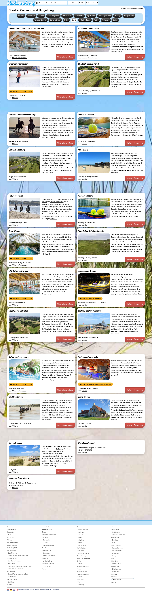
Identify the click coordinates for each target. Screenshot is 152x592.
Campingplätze (12, 548)
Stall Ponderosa (16, 397)
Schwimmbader (85, 20)
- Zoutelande (115, 527)
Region (88, 3)
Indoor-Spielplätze (105, 16)
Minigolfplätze (129, 16)
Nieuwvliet (63, 135)
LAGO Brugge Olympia (18, 271)
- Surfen (79, 543)
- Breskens (114, 540)
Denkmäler (31, 16)
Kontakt (114, 582)
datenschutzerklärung (35, 589)
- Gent (113, 558)
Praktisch (82, 3)
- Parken (79, 564)
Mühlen (41, 16)
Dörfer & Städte (55, 20)
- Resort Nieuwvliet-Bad (15, 569)
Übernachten (49, 3)
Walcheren (80, 579)
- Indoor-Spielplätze (48, 556)
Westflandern (115, 553)
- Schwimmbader (82, 529)
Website (15, 98)
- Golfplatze (80, 540)
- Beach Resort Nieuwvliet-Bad (17, 556)
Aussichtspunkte (53, 16)
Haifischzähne (81, 548)
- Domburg (80, 585)
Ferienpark (117, 34)
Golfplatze (105, 20)
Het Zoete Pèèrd (16, 196)
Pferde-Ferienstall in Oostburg (22, 114)
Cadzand (41, 3)
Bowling (117, 16)
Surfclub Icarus (15, 443)
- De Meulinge (12, 558)
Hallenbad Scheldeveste (88, 28)
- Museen (45, 537)
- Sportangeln (81, 545)
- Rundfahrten (46, 550)
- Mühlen (45, 543)
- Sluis (113, 543)
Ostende (114, 239)
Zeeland (46, 39)
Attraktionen (67, 16)
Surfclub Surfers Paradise (89, 311)
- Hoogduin (11, 564)
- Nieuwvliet (115, 537)
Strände (44, 202)
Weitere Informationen (19, 58)
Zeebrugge (59, 449)
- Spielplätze (46, 553)
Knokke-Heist (47, 135)
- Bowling (45, 558)
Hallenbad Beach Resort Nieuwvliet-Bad (26, 28)
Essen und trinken (83, 553)
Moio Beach (83, 150)
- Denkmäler (46, 540)
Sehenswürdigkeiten (49, 535)
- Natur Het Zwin (116, 551)
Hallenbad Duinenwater (88, 357)
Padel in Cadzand (85, 196)
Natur (66, 20)
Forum (79, 569)
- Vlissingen (115, 529)
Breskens (128, 34)
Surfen (115, 20)
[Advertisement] (70, 105)
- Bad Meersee (12, 553)
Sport (74, 20)
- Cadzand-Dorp (116, 545)
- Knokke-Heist (116, 564)
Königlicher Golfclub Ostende (91, 231)
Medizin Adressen (83, 566)
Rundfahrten (79, 16)
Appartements (12, 545)
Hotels (9, 585)
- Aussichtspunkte (48, 545)
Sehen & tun (63, 3)
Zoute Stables (84, 397)
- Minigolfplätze (47, 561)
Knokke (127, 400)
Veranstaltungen (73, 3)
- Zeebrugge (115, 566)
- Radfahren (80, 532)
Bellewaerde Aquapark (19, 357)
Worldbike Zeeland (86, 443)
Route (79, 561)
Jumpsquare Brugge (87, 271)
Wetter (93, 3)
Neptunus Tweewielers (19, 478)
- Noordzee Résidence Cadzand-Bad (19, 566)
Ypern (44, 365)
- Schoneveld (11, 571)
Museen (21, 16)
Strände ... (53, 219)
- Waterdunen (11, 577)
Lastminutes (46, 527)
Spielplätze (91, 16)
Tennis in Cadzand (86, 114)
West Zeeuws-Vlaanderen (133, 211)
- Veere (79, 582)
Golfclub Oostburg (17, 150)
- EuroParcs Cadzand (14, 561)
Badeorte (10, 532)
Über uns (114, 577)
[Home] (36, 3)
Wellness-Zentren (40, 20)
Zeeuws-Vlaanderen (56, 202)
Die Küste (114, 561)
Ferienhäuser (11, 550)
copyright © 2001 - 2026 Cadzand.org (50, 589)
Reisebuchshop (82, 572)
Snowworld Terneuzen (18, 64)
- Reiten (79, 537)
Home (9, 527)
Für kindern (11, 537)
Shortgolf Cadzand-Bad (88, 64)
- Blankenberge (116, 569)
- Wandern (80, 535)
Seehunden (80, 551)
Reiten (96, 20)
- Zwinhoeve (11, 582)
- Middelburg (115, 532)
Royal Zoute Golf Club (18, 311)
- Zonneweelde (12, 579)
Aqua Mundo (14, 231)
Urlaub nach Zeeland (62, 118)
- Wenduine (115, 572)
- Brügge (114, 556)
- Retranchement (117, 548)
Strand (56, 3)
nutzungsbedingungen (23, 589)
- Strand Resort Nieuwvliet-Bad (17, 574)
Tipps (9, 535)
